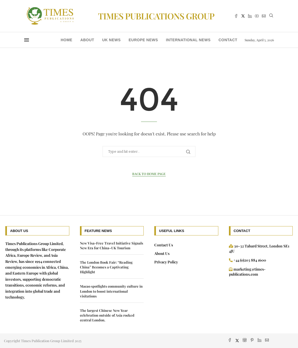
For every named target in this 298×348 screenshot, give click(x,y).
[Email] (264, 16)
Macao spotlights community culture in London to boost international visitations (111, 291)
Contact (228, 40)
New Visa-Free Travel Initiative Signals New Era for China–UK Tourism (111, 245)
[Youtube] (257, 16)
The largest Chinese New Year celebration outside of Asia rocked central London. (107, 315)
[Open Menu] (26, 40)
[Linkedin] (250, 16)
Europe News (143, 40)
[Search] (271, 16)
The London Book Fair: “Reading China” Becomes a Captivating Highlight (106, 267)
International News (188, 40)
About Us (161, 253)
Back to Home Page (149, 174)
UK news (111, 40)
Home (66, 40)
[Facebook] (236, 16)
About (87, 40)
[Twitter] (243, 16)
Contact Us (163, 244)
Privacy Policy (166, 261)
